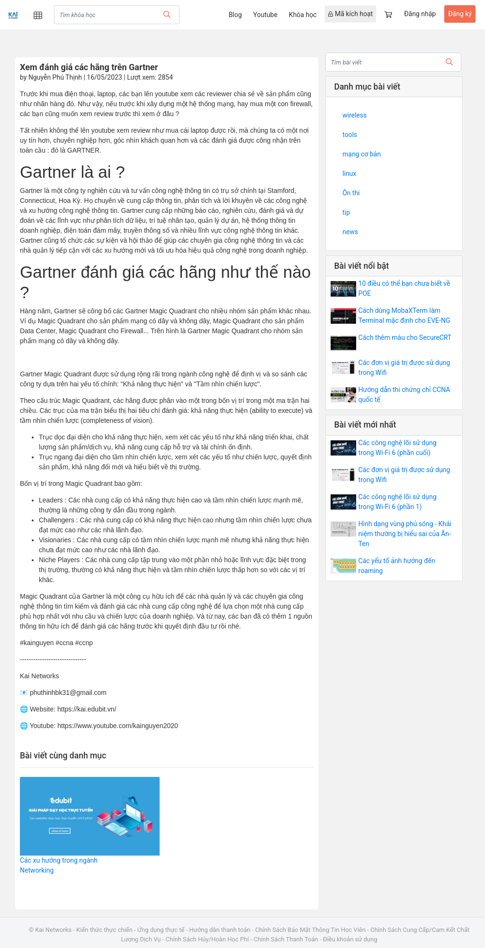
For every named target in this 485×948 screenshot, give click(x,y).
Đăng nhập (420, 14)
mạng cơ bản (361, 154)
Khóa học (303, 14)
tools (349, 134)
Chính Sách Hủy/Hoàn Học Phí (207, 939)
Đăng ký (460, 14)
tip (346, 212)
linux (349, 173)
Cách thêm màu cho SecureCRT (405, 337)
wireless (354, 115)
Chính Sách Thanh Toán (285, 939)
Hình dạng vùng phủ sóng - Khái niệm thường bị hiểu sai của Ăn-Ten (405, 533)
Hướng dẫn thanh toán (220, 929)
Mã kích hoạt (350, 14)
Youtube (265, 14)
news (350, 232)
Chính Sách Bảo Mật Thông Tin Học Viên (310, 929)
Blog (235, 14)
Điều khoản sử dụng (350, 939)
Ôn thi (351, 193)
